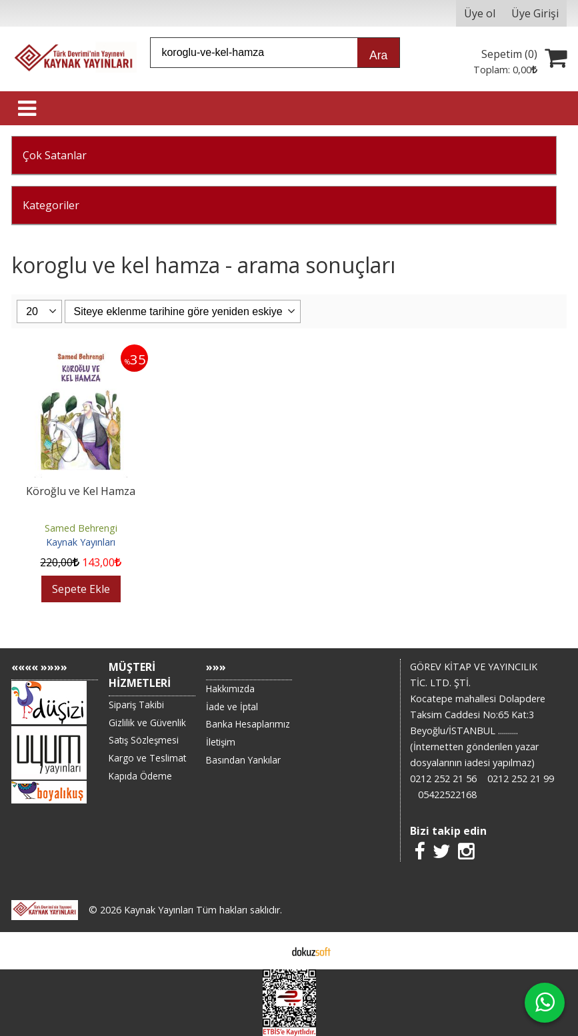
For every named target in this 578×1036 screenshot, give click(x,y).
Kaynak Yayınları (80, 542)
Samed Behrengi (81, 528)
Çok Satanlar (55, 155)
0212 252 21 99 (520, 778)
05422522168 (447, 794)
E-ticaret (268, 950)
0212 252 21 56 (443, 778)
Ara (378, 55)
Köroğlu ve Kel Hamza (80, 491)
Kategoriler (51, 205)
